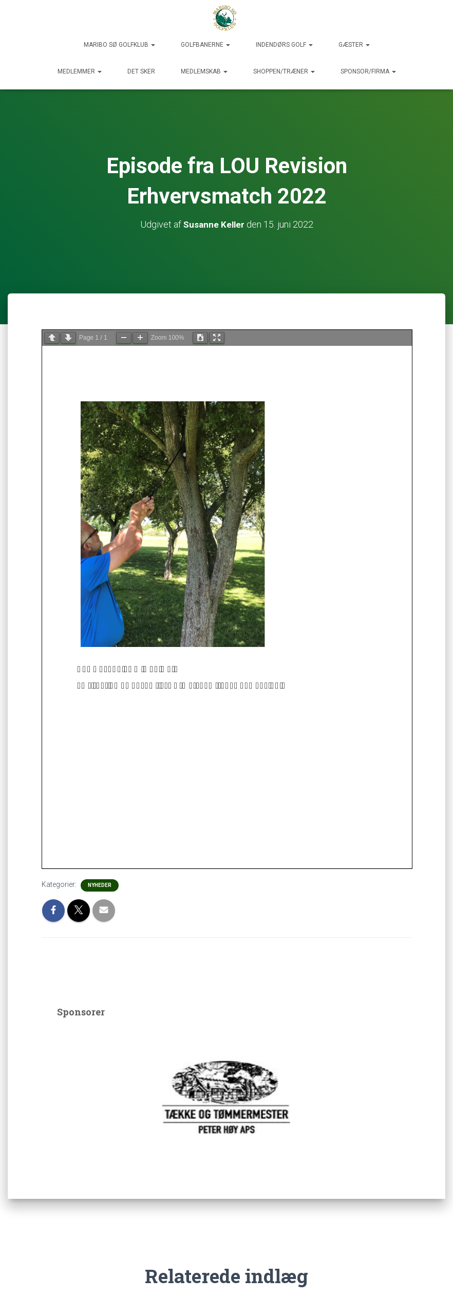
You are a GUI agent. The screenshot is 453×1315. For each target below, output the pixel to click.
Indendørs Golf (284, 44)
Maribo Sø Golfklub (119, 44)
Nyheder (99, 885)
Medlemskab (204, 71)
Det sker (141, 71)
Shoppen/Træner (284, 71)
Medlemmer (80, 71)
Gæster (354, 44)
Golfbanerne (205, 44)
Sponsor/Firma (368, 71)
